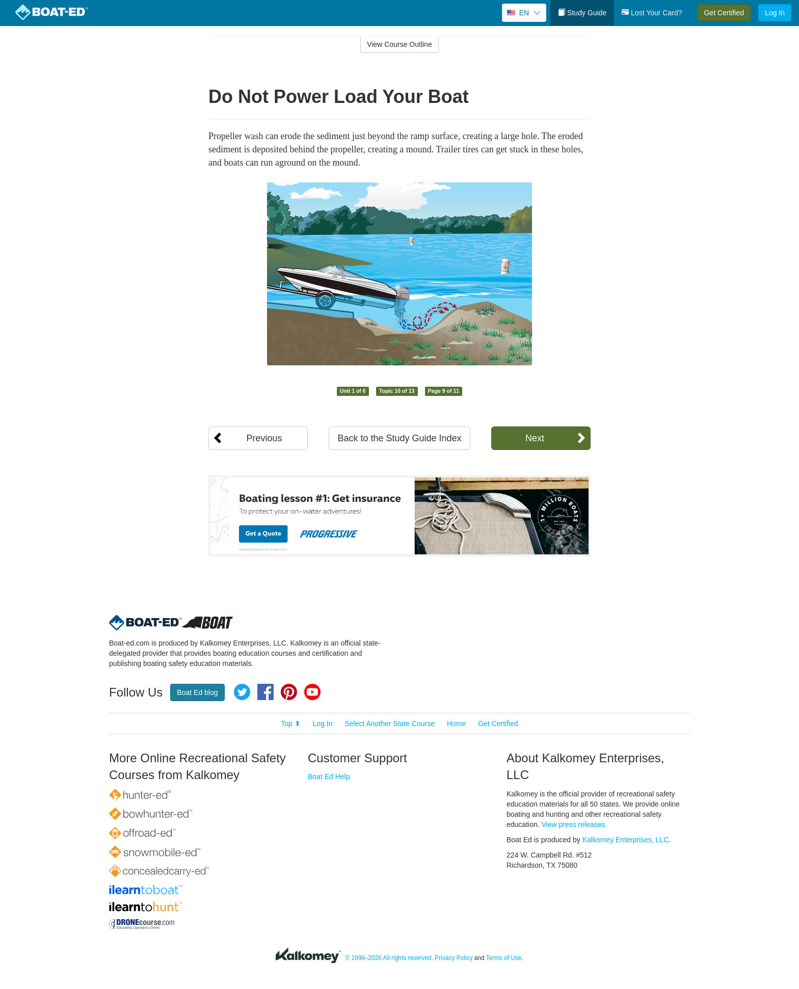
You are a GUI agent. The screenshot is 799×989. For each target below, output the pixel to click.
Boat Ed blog (197, 692)
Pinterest (289, 692)
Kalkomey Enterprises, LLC (625, 840)
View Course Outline (399, 44)
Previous (264, 438)
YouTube (312, 692)
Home (456, 723)
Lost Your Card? (652, 13)
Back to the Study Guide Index (399, 438)
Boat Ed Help (329, 776)
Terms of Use (504, 957)
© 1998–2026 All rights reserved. (389, 957)
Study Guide (582, 13)
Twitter (242, 692)
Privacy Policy (453, 957)
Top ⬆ (290, 723)
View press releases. (574, 824)
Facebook (265, 692)
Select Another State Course (389, 723)
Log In (775, 13)
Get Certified (724, 13)
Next (534, 438)
